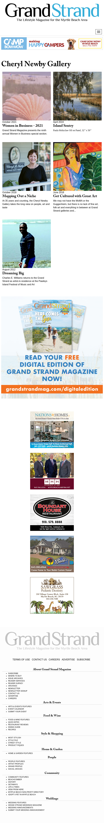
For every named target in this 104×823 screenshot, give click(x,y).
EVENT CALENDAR (16, 709)
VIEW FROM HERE (16, 789)
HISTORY (12, 782)
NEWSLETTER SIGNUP (17, 691)
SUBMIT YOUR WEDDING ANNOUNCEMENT (26, 810)
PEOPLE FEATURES (16, 761)
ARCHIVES (12, 686)
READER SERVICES (16, 681)
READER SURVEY (15, 683)
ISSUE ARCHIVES (15, 678)
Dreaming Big (13, 274)
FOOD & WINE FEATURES (19, 720)
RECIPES (12, 730)
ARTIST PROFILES (15, 764)
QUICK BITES (13, 722)
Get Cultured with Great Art (75, 196)
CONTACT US (39, 659)
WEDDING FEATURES (17, 803)
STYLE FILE (13, 740)
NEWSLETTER (14, 688)
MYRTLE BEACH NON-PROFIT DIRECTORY (26, 792)
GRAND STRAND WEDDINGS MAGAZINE (25, 805)
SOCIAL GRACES (15, 769)
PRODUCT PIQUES (16, 745)
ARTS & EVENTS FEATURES (20, 706)
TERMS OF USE (21, 659)
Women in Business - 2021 (22, 126)
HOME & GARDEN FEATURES (20, 753)
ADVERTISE (68, 659)
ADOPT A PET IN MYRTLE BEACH (22, 795)
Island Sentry (63, 126)
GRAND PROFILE (15, 766)
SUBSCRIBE (83, 659)
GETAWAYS (13, 784)
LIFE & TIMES (13, 787)
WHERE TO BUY (15, 676)
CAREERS (54, 659)
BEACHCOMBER (15, 780)
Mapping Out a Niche (19, 196)
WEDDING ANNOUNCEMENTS (20, 808)
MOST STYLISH (14, 738)
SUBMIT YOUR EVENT (17, 712)
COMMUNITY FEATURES (18, 777)
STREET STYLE (14, 743)
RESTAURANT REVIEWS (18, 725)
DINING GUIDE (14, 727)
